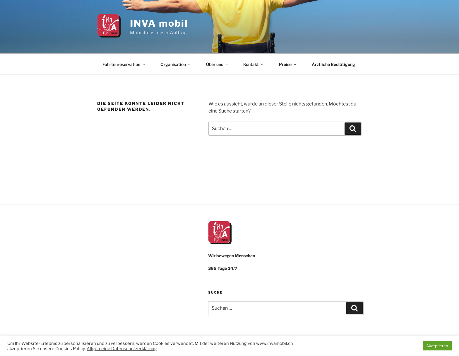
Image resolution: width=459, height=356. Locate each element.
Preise (288, 64)
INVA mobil (159, 23)
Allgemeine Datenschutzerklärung (122, 348)
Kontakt (253, 64)
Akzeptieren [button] (437, 345)
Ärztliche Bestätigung (333, 64)
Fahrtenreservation (124, 64)
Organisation (175, 64)
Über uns (217, 64)
